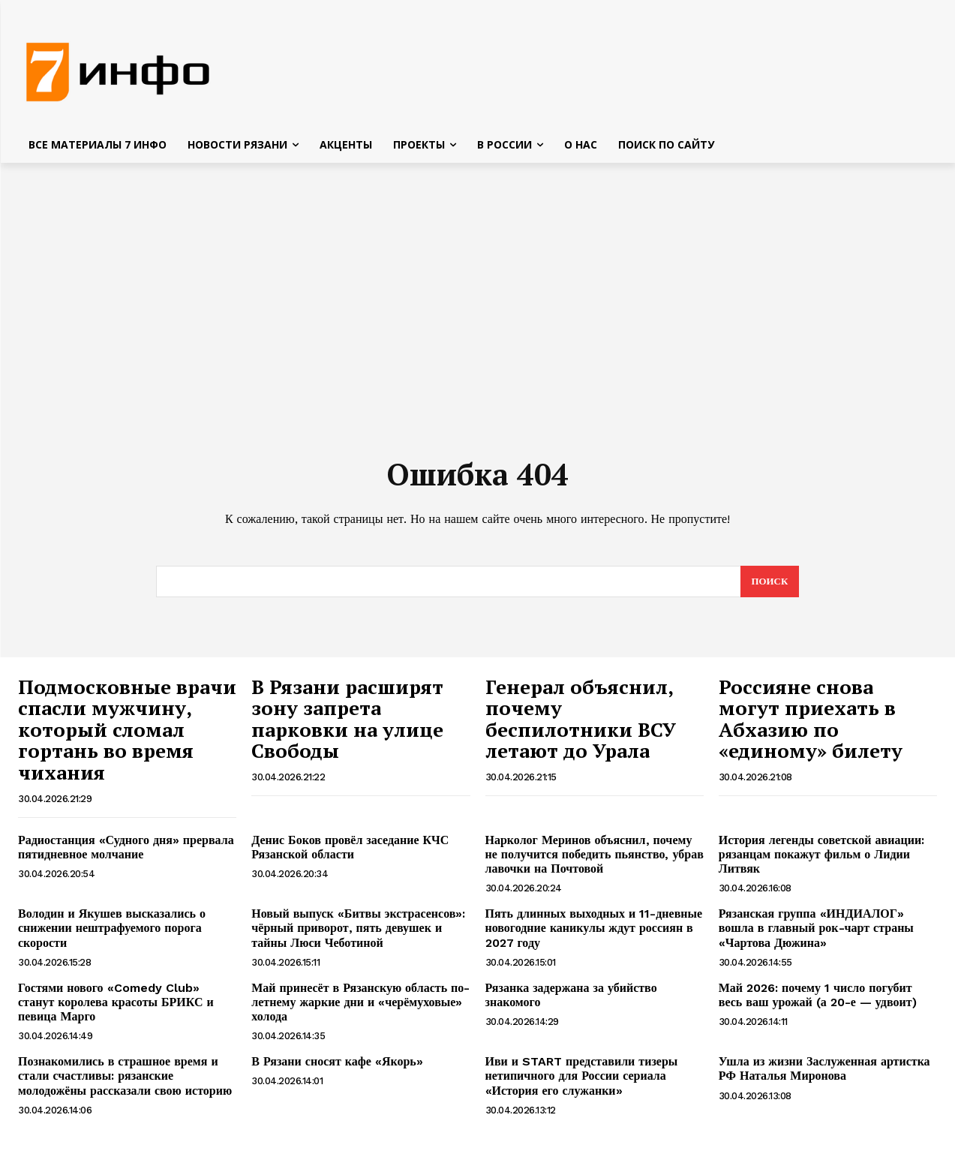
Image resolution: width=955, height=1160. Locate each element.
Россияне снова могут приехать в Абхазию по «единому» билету (810, 720)
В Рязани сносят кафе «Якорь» (339, 1063)
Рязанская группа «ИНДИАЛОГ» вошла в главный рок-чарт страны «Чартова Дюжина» (816, 929)
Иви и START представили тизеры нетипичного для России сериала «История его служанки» (581, 1077)
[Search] (769, 583)
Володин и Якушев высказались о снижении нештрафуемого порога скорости (112, 929)
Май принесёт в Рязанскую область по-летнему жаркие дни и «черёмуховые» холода (360, 1003)
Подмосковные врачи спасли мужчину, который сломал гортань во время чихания (127, 730)
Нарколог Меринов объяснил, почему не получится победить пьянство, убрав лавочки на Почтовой (594, 855)
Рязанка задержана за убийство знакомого (571, 996)
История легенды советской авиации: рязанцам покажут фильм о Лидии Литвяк (821, 855)
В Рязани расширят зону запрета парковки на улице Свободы (347, 720)
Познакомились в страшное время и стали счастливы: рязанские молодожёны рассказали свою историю (125, 1077)
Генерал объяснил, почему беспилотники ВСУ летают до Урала (580, 720)
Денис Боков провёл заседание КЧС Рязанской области (350, 848)
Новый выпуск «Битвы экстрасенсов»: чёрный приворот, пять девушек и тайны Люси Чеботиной (358, 929)
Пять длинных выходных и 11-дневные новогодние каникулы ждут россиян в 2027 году (594, 929)
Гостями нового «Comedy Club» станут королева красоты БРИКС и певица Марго (116, 1003)
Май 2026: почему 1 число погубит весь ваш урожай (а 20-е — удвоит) (818, 996)
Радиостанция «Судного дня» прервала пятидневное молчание (126, 848)
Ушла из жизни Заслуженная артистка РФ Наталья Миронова (824, 1070)
